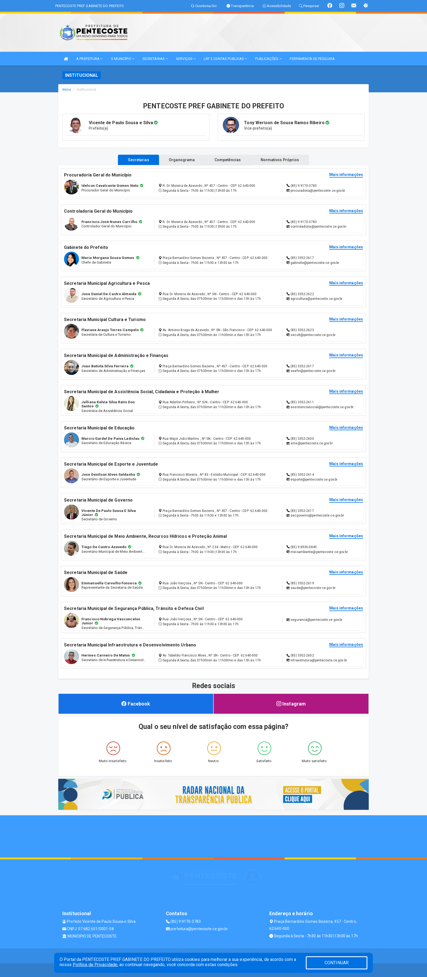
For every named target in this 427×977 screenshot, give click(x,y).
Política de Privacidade (95, 964)
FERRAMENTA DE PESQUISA (312, 59)
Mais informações (346, 175)
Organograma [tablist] (180, 160)
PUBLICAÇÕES (268, 59)
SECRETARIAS (155, 59)
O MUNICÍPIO (122, 59)
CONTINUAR (337, 962)
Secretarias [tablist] (133, 160)
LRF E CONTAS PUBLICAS (225, 59)
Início (66, 89)
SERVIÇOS (186, 59)
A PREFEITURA (89, 59)
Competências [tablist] (229, 160)
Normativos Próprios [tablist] (284, 160)
